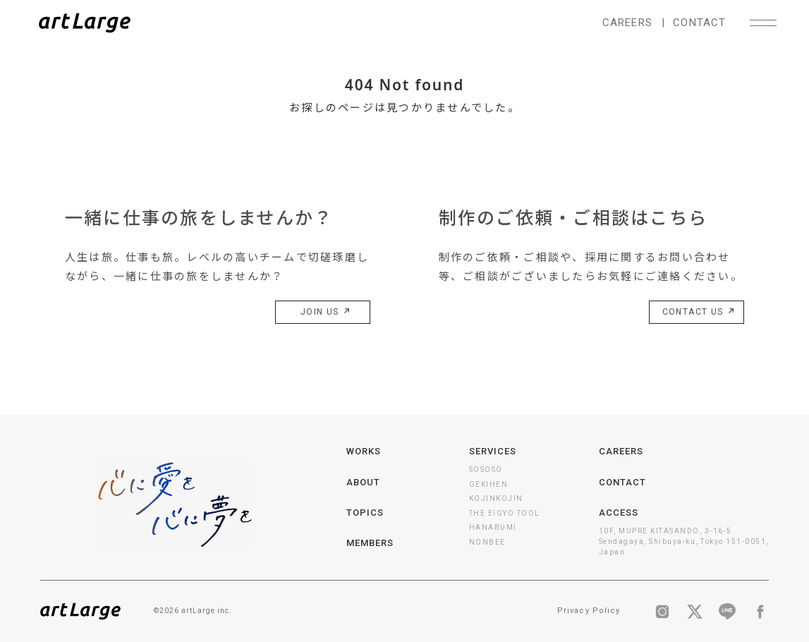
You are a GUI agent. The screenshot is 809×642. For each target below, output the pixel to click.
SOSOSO (486, 469)
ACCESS (618, 512)
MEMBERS (370, 543)
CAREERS (627, 22)
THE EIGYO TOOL (504, 513)
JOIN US (323, 313)
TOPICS (365, 512)
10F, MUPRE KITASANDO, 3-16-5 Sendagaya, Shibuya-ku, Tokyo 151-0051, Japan (684, 541)
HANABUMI (493, 527)
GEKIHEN (489, 484)
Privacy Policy (588, 610)
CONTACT (699, 22)
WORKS (363, 451)
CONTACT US (696, 313)
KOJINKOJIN (496, 498)
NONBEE (487, 542)
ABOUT (363, 482)
